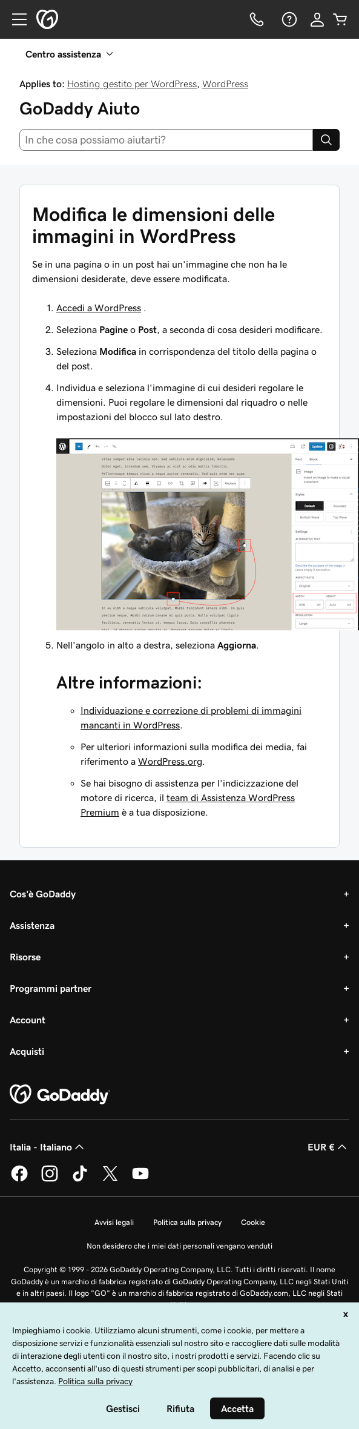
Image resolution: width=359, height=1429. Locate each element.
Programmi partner (50, 988)
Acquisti (27, 1051)
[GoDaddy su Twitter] (110, 1179)
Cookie (253, 1222)
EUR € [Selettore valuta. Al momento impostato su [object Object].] (328, 1147)
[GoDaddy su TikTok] (80, 1179)
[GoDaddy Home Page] (60, 1094)
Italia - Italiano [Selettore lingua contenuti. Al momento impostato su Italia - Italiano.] (48, 1147)
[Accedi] (317, 19)
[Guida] (288, 19)
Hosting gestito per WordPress (132, 83)
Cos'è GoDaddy (43, 894)
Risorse (25, 957)
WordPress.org (170, 761)
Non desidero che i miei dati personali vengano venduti (179, 1246)
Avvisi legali (114, 1222)
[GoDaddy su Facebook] (19, 1179)
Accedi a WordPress (98, 307)
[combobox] (166, 139)
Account (27, 1020)
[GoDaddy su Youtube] (140, 1179)
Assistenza (32, 925)
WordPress (225, 83)
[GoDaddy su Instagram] (49, 1179)
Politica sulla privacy (187, 1222)
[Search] (326, 140)
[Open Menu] (14, 19)
